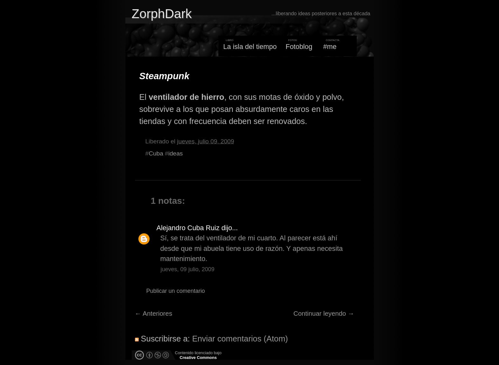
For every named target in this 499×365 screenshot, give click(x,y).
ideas (175, 153)
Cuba (156, 153)
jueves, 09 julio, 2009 (187, 269)
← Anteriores (153, 313)
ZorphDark (162, 14)
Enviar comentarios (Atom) (240, 338)
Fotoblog (299, 47)
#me (330, 47)
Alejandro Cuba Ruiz (188, 228)
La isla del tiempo (250, 47)
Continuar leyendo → (323, 313)
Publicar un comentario (175, 291)
